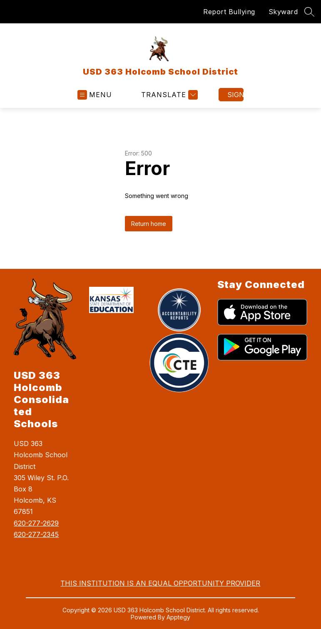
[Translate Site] (168, 95)
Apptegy (178, 617)
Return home (148, 223)
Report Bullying (229, 12)
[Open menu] (94, 95)
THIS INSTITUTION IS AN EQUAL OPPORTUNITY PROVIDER (160, 583)
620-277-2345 (36, 534)
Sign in (235, 94)
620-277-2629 (36, 523)
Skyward (283, 12)
